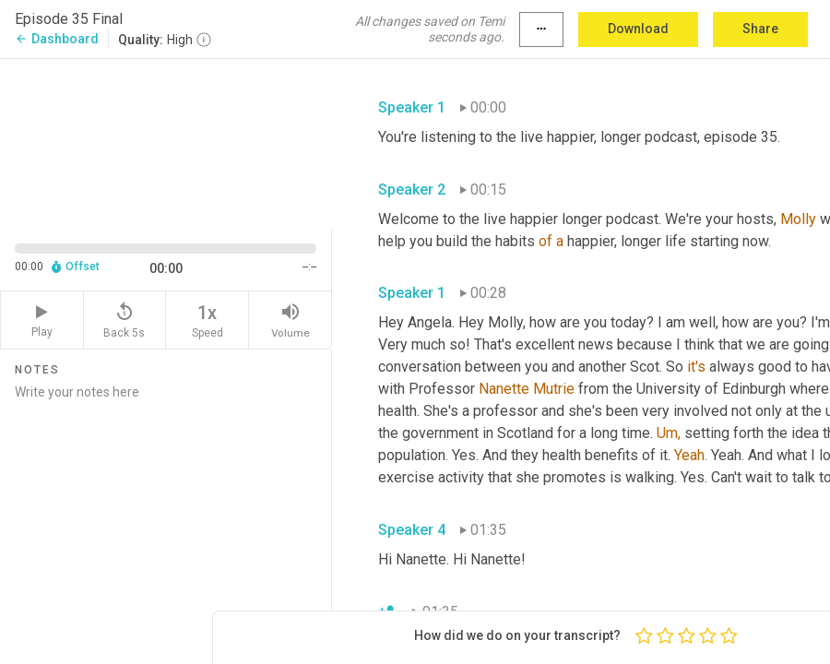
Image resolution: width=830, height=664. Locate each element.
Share (760, 28)
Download (638, 28)
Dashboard (57, 38)
